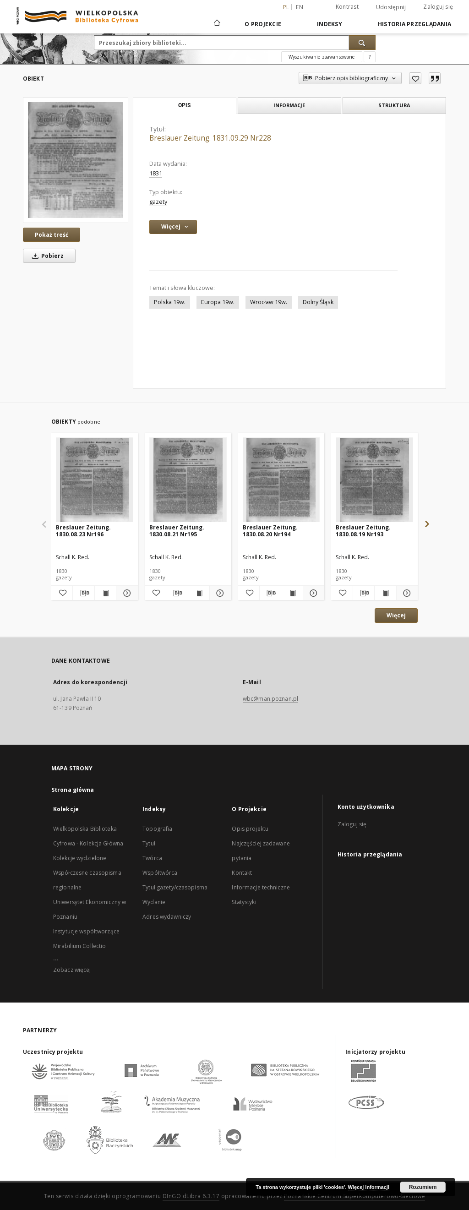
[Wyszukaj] (362, 42)
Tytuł (148, 843)
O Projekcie (263, 24)
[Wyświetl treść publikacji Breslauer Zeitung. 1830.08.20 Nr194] (291, 593)
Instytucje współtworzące (86, 931)
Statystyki (244, 902)
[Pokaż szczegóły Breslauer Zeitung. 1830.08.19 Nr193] (405, 593)
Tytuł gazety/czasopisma (174, 887)
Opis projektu (250, 829)
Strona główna (72, 790)
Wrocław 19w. (268, 302)
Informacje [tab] (289, 105)
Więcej (396, 615)
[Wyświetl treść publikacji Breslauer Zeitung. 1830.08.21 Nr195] (198, 593)
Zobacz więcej (72, 970)
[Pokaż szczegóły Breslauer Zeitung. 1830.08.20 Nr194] (312, 593)
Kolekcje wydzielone (79, 858)
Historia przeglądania (414, 24)
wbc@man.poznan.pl (270, 699)
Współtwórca (159, 873)
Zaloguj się (438, 7)
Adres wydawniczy (166, 917)
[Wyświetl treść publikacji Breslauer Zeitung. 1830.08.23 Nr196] (105, 593)
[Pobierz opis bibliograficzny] (83, 593)
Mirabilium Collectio (79, 946)
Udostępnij (391, 7)
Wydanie (153, 902)
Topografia (157, 829)
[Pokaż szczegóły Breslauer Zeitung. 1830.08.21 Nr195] (218, 593)
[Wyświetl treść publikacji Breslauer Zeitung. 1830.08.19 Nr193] (385, 593)
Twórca (152, 858)
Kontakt (242, 873)
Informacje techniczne (261, 887)
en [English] (299, 7)
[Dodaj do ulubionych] (415, 78)
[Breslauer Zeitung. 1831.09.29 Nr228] (75, 160)
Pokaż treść (51, 235)
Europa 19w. (217, 302)
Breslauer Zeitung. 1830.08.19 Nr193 (363, 530)
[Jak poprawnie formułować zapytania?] (370, 56)
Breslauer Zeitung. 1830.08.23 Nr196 (83, 530)
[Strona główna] (216, 24)
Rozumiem (423, 1187)
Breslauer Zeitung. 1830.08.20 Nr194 (270, 530)
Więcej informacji (368, 1187)
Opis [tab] (184, 105)
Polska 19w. (169, 302)
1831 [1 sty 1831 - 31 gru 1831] (155, 173)
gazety (158, 202)
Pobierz (46, 256)
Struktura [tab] (394, 105)
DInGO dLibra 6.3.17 (191, 1196)
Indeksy (329, 24)
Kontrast (347, 7)
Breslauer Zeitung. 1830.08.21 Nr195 (176, 530)
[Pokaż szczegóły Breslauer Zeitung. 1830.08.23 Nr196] (125, 593)
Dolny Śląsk (318, 302)
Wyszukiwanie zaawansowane (322, 57)
